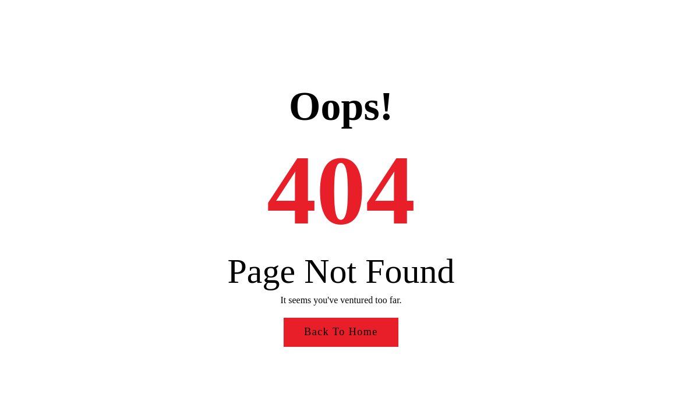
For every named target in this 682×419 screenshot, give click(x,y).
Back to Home (340, 332)
